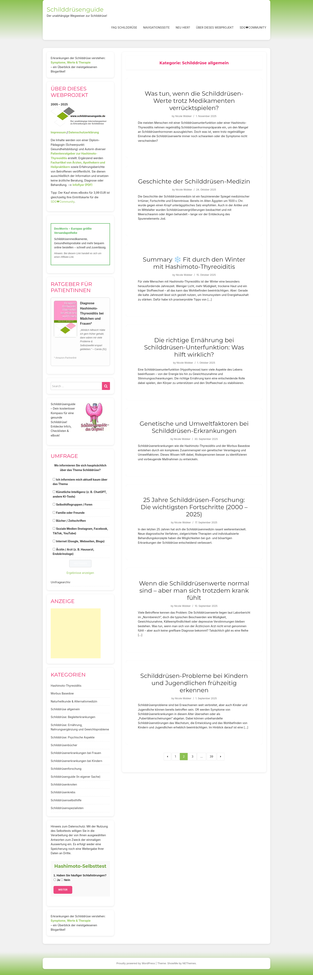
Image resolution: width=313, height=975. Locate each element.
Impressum (58, 132)
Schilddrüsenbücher (64, 745)
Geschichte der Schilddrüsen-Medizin (194, 181)
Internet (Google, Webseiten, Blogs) (80, 541)
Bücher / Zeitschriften (71, 520)
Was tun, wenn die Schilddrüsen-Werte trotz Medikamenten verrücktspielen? (194, 101)
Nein (65, 880)
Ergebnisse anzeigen (80, 572)
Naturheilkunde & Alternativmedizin (74, 701)
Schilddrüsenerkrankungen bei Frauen (76, 753)
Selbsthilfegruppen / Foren (74, 504)
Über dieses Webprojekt (215, 27)
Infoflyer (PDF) (83, 184)
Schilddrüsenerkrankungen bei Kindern (76, 761)
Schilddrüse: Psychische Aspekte (73, 737)
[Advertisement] (76, 633)
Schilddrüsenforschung (66, 768)
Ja (56, 880)
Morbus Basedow (62, 693)
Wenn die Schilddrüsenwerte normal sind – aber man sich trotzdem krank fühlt (194, 590)
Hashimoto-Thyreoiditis (66, 685)
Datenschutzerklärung (83, 132)
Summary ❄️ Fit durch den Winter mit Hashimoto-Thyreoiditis (194, 263)
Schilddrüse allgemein (65, 709)
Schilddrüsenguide (75, 9)
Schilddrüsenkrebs (63, 792)
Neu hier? (183, 27)
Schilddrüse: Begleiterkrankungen (73, 717)
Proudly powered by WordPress (135, 963)
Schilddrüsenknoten (64, 784)
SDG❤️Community (253, 27)
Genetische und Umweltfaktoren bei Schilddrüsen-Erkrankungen (194, 427)
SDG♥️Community (62, 201)
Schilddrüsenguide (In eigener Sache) (75, 776)
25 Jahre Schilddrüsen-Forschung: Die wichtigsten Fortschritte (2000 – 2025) (194, 507)
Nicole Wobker (183, 116)
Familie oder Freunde (70, 512)
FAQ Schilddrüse (124, 27)
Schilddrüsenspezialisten (67, 808)
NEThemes (189, 963)
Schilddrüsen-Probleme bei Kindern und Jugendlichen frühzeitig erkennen (194, 683)
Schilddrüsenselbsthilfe (66, 800)
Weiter (62, 889)
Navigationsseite (156, 27)
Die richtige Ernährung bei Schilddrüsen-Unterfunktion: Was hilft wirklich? (194, 347)
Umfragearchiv (60, 582)
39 (211, 756)
